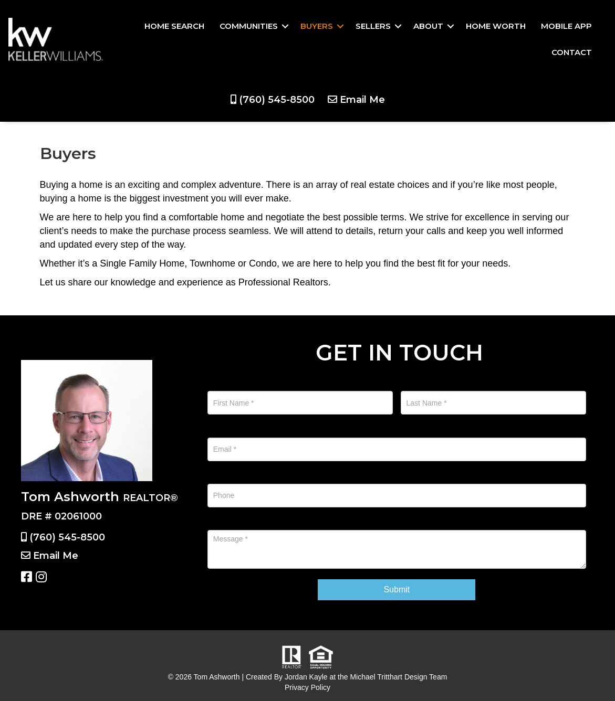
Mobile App (566, 26)
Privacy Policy (307, 687)
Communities (249, 26)
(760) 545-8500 (277, 99)
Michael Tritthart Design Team (398, 677)
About (428, 26)
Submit (396, 589)
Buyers (316, 26)
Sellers (373, 26)
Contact (571, 52)
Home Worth (496, 26)
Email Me (362, 99)
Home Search (174, 26)
